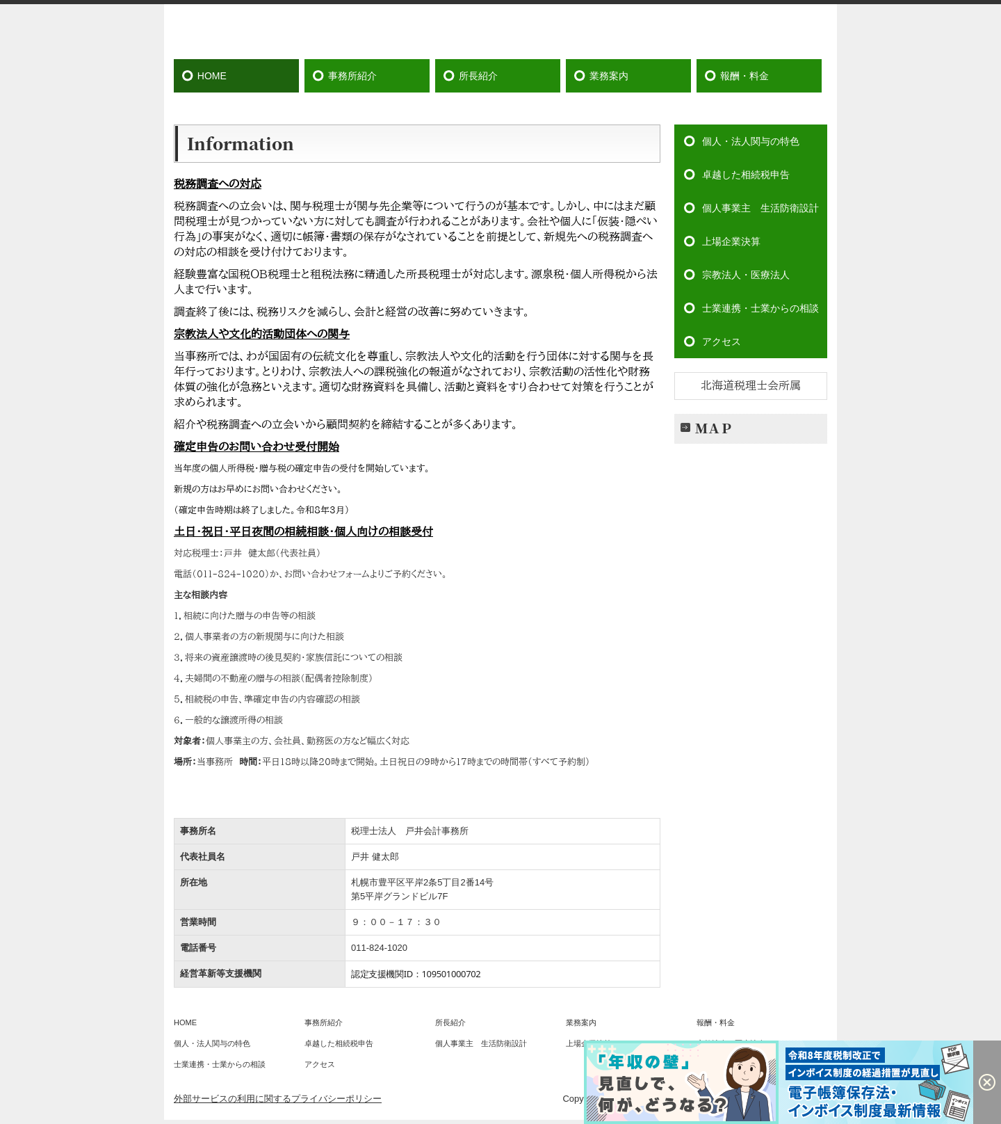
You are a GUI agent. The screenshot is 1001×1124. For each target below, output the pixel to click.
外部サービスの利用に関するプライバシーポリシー (278, 1098)
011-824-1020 (379, 947)
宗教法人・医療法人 (746, 274)
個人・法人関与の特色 (750, 141)
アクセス (721, 341)
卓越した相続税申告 (746, 174)
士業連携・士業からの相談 (760, 308)
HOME (212, 75)
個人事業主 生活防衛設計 (760, 208)
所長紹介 (478, 75)
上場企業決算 (731, 241)
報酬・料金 (744, 75)
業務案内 (608, 75)
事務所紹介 (352, 75)
